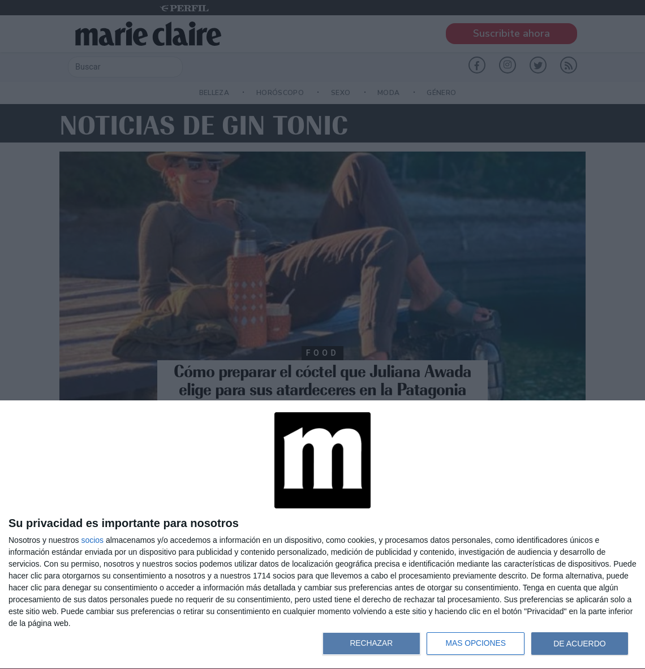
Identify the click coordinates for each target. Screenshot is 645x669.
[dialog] (322, 535)
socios (92, 540)
